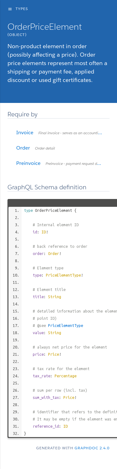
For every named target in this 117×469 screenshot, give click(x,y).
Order (53, 253)
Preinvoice (63, 163)
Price (53, 354)
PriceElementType (63, 275)
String (54, 296)
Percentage (65, 376)
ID (43, 232)
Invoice (63, 132)
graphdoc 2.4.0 (92, 448)
